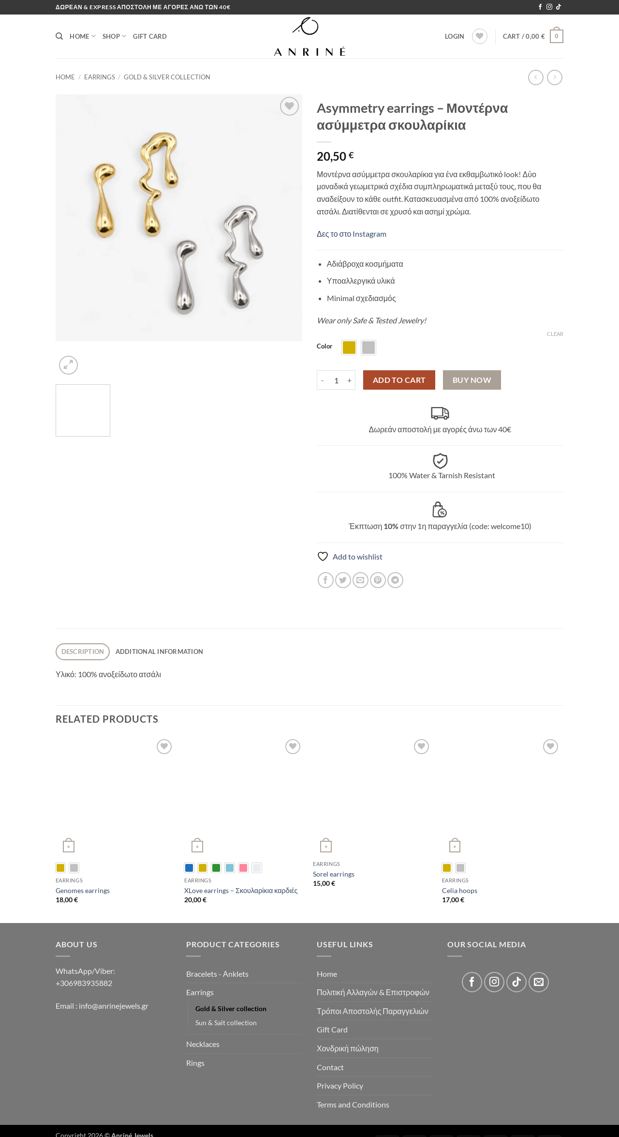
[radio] (349, 347)
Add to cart (399, 380)
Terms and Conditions (353, 1104)
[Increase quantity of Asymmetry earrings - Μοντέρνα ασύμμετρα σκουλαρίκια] (349, 380)
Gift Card (150, 36)
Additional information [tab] (160, 651)
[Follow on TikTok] (558, 7)
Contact (330, 1067)
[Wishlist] (479, 36)
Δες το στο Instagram (351, 233)
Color (324, 346)
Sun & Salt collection (226, 1022)
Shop (114, 36)
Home (82, 36)
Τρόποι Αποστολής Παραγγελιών (372, 1011)
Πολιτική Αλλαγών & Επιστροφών (373, 992)
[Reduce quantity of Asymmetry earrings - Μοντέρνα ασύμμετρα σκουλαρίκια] (322, 380)
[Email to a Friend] (360, 580)
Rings (195, 1062)
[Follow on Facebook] (540, 7)
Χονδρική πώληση (348, 1048)
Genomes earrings (83, 890)
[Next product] (535, 77)
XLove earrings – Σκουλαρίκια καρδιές (240, 890)
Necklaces (203, 1043)
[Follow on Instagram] (549, 7)
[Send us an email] (539, 982)
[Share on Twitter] (343, 580)
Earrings (99, 77)
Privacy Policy (340, 1085)
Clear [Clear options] (555, 334)
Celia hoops (459, 890)
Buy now (472, 380)
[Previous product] (554, 77)
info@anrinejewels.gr (112, 1005)
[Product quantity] (336, 380)
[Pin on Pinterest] (378, 580)
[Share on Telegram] (395, 580)
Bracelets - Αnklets (217, 973)
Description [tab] (82, 651)
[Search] (59, 36)
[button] (454, 36)
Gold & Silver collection (167, 77)
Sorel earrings (333, 874)
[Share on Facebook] (326, 580)
